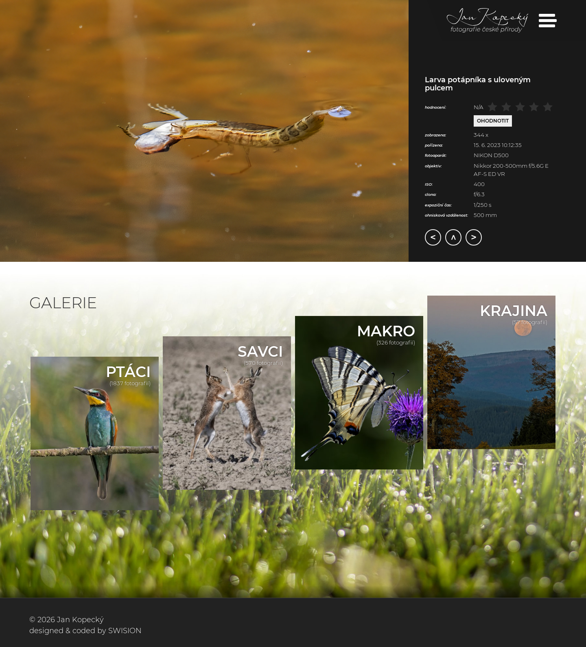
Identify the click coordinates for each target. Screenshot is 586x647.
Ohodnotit (493, 121)
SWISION (125, 630)
